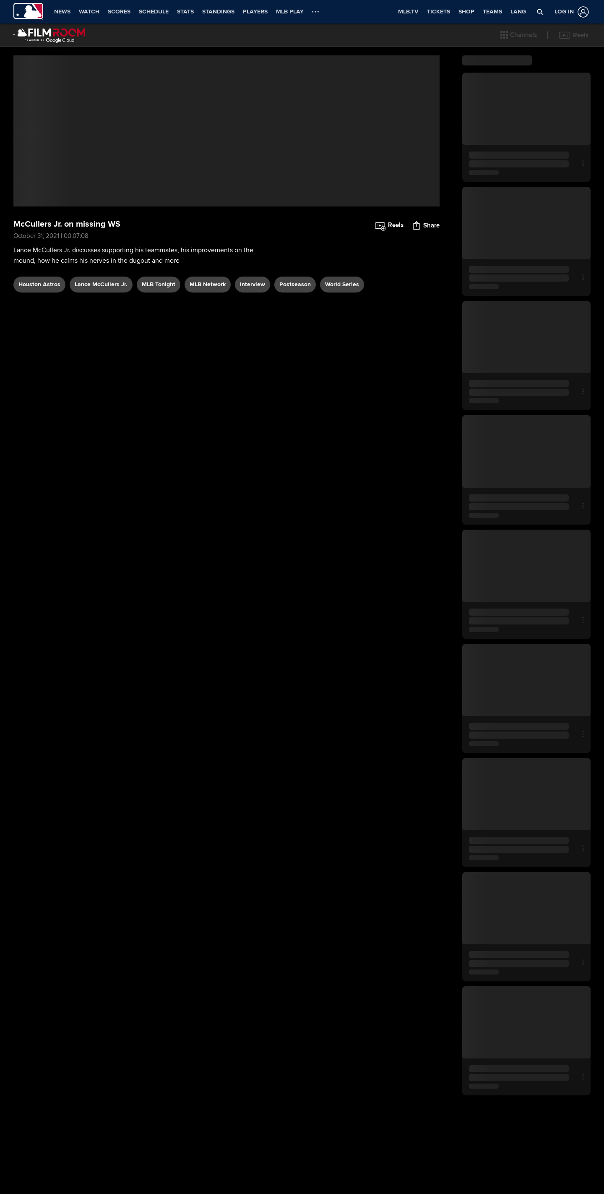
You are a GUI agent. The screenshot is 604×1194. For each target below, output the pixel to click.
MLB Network (208, 372)
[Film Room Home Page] (49, 35)
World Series (342, 372)
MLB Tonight (158, 372)
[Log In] (570, 12)
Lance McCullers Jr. (101, 372)
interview (252, 372)
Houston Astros (39, 372)
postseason (295, 372)
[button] (518, 35)
